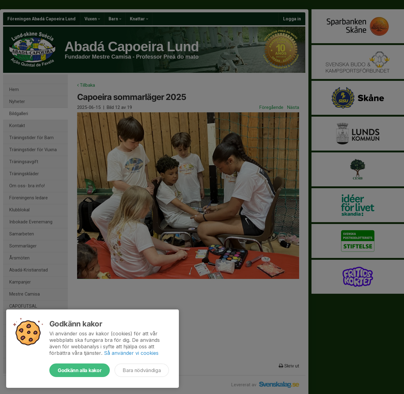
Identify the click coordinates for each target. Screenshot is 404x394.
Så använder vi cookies (131, 353)
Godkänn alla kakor (79, 370)
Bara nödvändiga (142, 370)
